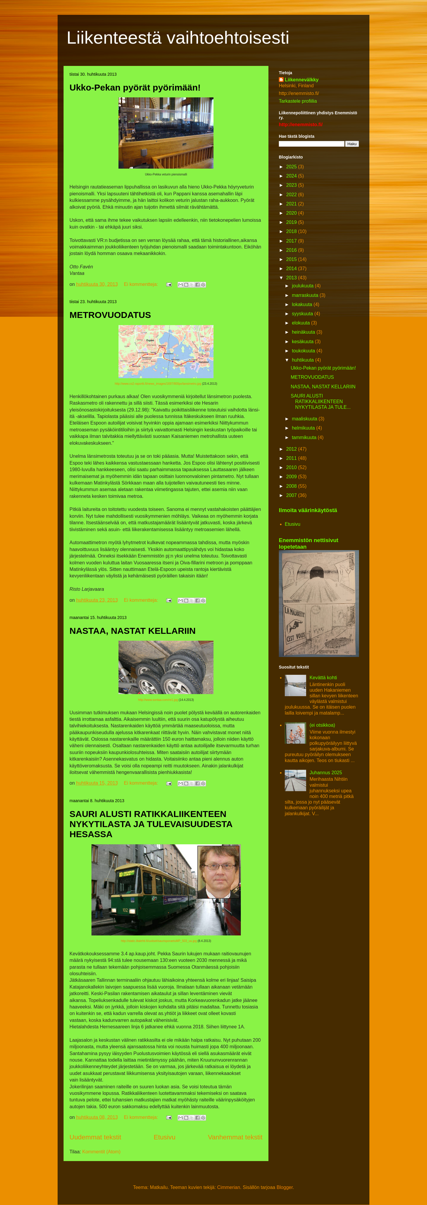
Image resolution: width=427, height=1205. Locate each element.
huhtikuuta (303, 359)
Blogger (284, 1187)
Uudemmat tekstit (95, 1137)
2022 (292, 194)
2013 (292, 277)
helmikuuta (304, 427)
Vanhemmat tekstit (235, 1137)
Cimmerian (228, 1187)
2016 (292, 250)
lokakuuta (303, 304)
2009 (292, 476)
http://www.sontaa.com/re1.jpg (158, 700)
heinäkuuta (304, 332)
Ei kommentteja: (141, 284)
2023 (292, 185)
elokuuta (301, 322)
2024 (292, 175)
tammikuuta (305, 437)
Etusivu (164, 1137)
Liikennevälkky (302, 79)
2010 (292, 467)
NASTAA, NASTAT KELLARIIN (132, 631)
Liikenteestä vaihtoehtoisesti (178, 37)
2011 (292, 458)
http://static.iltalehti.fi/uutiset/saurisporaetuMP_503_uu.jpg (159, 941)
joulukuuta (303, 285)
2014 (292, 268)
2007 (292, 495)
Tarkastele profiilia (298, 101)
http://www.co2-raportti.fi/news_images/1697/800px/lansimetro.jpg (158, 383)
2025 (292, 166)
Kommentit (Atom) (101, 1151)
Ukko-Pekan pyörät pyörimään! (135, 87)
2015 (292, 259)
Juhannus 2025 (325, 772)
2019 (292, 222)
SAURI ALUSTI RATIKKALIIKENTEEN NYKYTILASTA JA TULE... (321, 401)
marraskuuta (306, 295)
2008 (292, 486)
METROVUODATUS (110, 315)
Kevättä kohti (323, 677)
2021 (292, 203)
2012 (292, 449)
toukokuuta (304, 350)
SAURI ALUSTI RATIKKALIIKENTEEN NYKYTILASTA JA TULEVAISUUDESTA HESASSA (150, 824)
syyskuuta (303, 313)
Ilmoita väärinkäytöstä (308, 510)
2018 (292, 231)
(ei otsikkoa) (322, 725)
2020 (292, 213)
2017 (292, 240)
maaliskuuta (305, 418)
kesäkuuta (303, 341)
